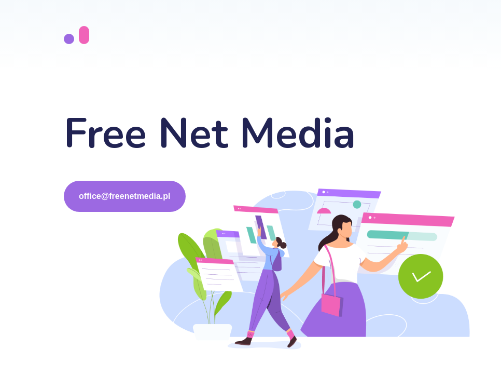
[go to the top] (76, 36)
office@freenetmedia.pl (125, 196)
